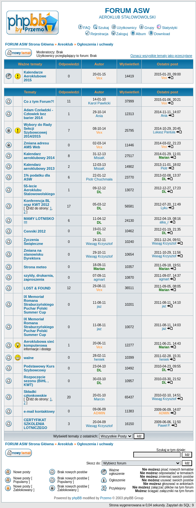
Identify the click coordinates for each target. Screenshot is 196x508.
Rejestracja (96, 34)
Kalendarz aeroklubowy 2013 (39, 166)
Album (138, 34)
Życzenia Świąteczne (33, 242)
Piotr (164, 168)
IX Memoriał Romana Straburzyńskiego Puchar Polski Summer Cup (39, 304)
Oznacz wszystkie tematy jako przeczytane (161, 56)
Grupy (146, 28)
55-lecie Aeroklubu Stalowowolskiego (39, 190)
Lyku (164, 208)
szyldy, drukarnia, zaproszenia (39, 277)
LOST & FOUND (37, 288)
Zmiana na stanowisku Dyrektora (33, 254)
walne (29, 358)
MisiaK (99, 158)
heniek (99, 359)
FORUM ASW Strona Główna (29, 44)
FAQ (84, 28)
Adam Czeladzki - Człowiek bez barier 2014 (38, 114)
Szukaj (101, 28)
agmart (99, 279)
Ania (99, 116)
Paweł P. (164, 425)
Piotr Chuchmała (99, 179)
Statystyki (167, 28)
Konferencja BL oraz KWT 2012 (37, 203)
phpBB (77, 498)
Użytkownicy (124, 28)
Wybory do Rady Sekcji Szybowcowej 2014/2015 (38, 130)
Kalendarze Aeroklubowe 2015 (35, 76)
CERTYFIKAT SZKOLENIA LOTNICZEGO (35, 424)
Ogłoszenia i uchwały (95, 44)
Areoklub (65, 44)
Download (159, 34)
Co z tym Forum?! (39, 101)
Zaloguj (119, 34)
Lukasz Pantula (164, 132)
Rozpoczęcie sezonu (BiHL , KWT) (36, 381)
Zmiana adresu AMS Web (36, 145)
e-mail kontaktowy (39, 411)
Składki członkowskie (35, 393)
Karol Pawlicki (99, 103)
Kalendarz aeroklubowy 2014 (39, 156)
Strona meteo (35, 267)
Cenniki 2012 (35, 231)
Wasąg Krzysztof (99, 244)
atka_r (164, 222)
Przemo (105, 498)
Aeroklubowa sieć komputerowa (39, 343)
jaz (99, 306)
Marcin (99, 399)
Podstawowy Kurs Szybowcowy (39, 368)
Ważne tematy (30, 64)
